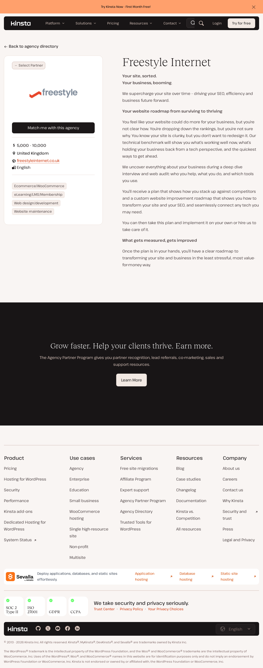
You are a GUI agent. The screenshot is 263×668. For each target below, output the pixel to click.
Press (228, 529)
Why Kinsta (233, 500)
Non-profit (78, 546)
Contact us (233, 490)
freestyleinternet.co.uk (38, 160)
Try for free (241, 23)
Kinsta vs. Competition (188, 515)
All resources (188, 529)
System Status (18, 539)
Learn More (131, 380)
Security (12, 490)
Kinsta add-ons (18, 511)
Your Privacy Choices (165, 609)
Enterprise (79, 479)
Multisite (77, 557)
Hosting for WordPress (25, 479)
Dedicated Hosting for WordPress (25, 525)
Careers (230, 479)
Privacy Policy (131, 609)
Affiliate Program (135, 479)
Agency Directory (136, 511)
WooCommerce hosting (84, 515)
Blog (180, 468)
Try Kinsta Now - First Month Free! (126, 6)
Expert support (134, 490)
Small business (84, 500)
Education (79, 490)
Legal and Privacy (239, 539)
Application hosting (144, 576)
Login (217, 23)
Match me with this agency (53, 127)
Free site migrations (139, 468)
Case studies (188, 479)
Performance (16, 500)
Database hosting (187, 576)
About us (231, 468)
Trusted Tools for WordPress (135, 525)
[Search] (201, 23)
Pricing (10, 468)
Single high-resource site (88, 532)
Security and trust (235, 515)
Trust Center (104, 609)
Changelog (186, 490)
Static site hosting (229, 576)
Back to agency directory (31, 46)
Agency (76, 468)
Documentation (191, 500)
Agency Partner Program (143, 500)
